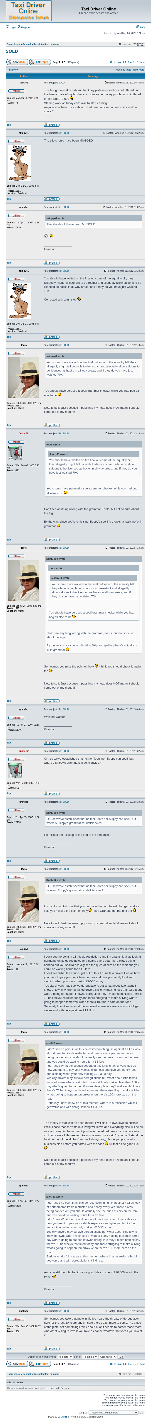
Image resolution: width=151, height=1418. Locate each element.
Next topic (138, 69)
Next (142, 62)
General (26, 44)
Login (11, 27)
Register (24, 27)
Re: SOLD (63, 133)
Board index (13, 44)
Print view (13, 69)
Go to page (116, 62)
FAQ (140, 27)
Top (9, 125)
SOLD (12, 51)
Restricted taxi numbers (46, 44)
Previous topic (123, 69)
